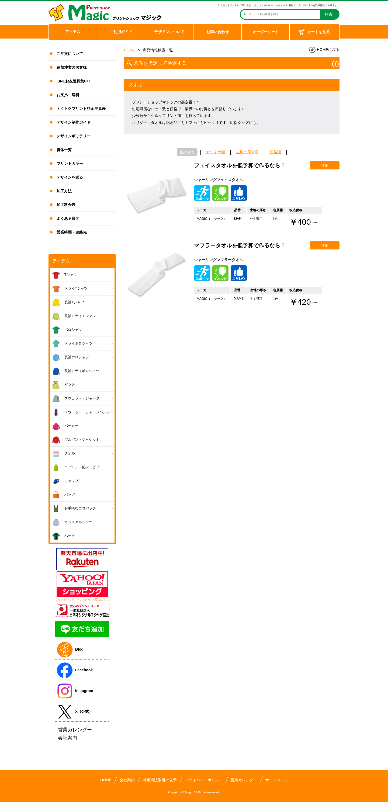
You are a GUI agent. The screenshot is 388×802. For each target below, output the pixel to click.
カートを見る (314, 32)
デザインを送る (70, 177)
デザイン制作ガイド (74, 122)
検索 (328, 14)
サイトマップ (276, 780)
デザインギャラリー (74, 136)
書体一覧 (64, 150)
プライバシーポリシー (204, 780)
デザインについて (169, 32)
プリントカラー (70, 163)
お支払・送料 (68, 95)
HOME (129, 50)
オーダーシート (265, 32)
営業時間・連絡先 (72, 232)
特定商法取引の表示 (160, 780)
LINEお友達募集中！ (74, 81)
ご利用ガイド (121, 32)
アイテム (72, 32)
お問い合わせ (217, 32)
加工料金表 (66, 205)
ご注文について (70, 53)
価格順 (275, 152)
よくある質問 (68, 218)
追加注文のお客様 (72, 67)
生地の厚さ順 (247, 152)
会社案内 (127, 780)
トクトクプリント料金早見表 (81, 108)
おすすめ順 (215, 152)
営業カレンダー (244, 780)
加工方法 (64, 191)
